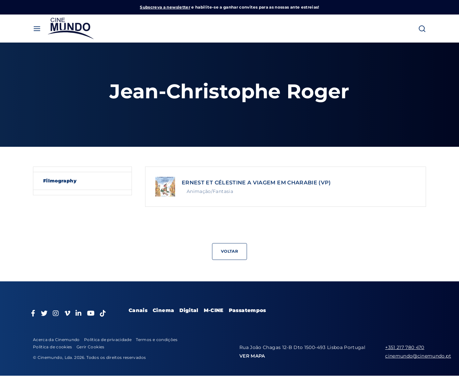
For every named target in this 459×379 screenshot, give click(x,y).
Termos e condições (156, 339)
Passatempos (247, 310)
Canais (138, 310)
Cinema (163, 310)
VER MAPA (252, 356)
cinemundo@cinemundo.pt (418, 356)
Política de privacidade (108, 339)
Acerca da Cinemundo (56, 339)
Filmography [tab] (59, 181)
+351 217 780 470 (404, 347)
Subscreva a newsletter (165, 7)
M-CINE (214, 310)
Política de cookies (52, 346)
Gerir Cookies (90, 346)
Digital (188, 310)
